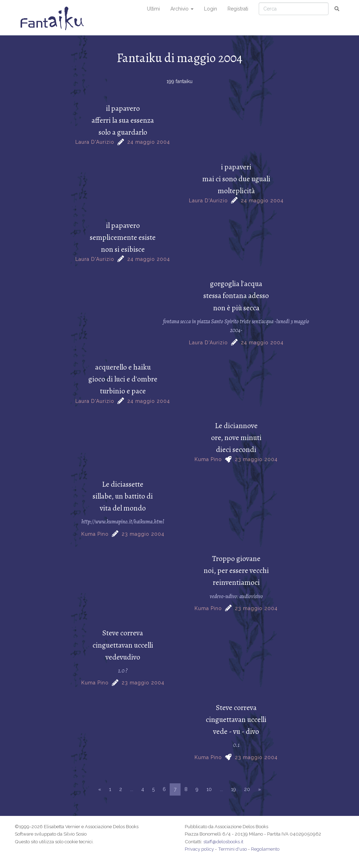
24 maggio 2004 (148, 142)
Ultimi (153, 9)
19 (233, 789)
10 (209, 789)
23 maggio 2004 (256, 459)
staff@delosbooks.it (223, 841)
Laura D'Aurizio (94, 142)
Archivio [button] (182, 9)
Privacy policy (199, 849)
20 (247, 789)
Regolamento (265, 849)
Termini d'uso (232, 849)
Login (210, 9)
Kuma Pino (208, 459)
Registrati (238, 9)
